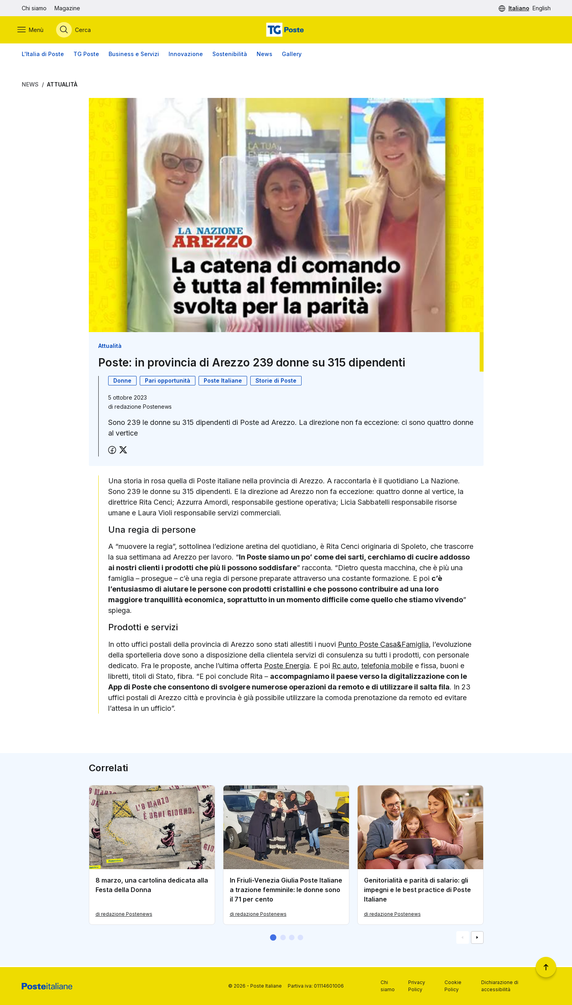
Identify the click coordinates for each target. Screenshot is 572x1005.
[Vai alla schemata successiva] (477, 938)
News (264, 55)
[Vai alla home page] (286, 30)
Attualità (62, 85)
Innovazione (186, 55)
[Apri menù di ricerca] (77, 30)
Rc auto (344, 667)
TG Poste (86, 55)
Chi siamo (34, 8)
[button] (273, 938)
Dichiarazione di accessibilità (499, 985)
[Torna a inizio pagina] (546, 967)
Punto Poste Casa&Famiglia (383, 645)
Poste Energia (286, 667)
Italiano (518, 8)
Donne (122, 381)
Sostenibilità (229, 55)
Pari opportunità (167, 381)
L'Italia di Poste (43, 55)
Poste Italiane (223, 381)
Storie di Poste (275, 381)
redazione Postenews (143, 407)
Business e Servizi (134, 55)
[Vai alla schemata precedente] (462, 938)
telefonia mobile (387, 667)
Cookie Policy (452, 985)
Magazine (67, 8)
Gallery (292, 55)
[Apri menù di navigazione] (35, 30)
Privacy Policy (416, 985)
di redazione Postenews (124, 915)
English (542, 8)
